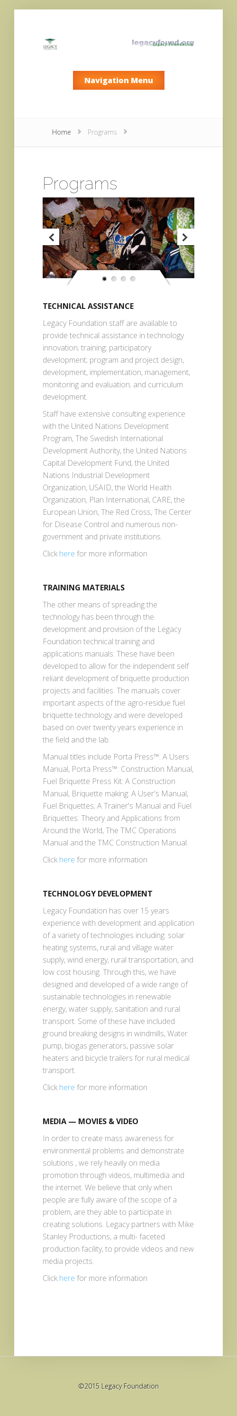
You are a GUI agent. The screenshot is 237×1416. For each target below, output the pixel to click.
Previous (52, 238)
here (67, 553)
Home (61, 132)
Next (185, 238)
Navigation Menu (118, 80)
